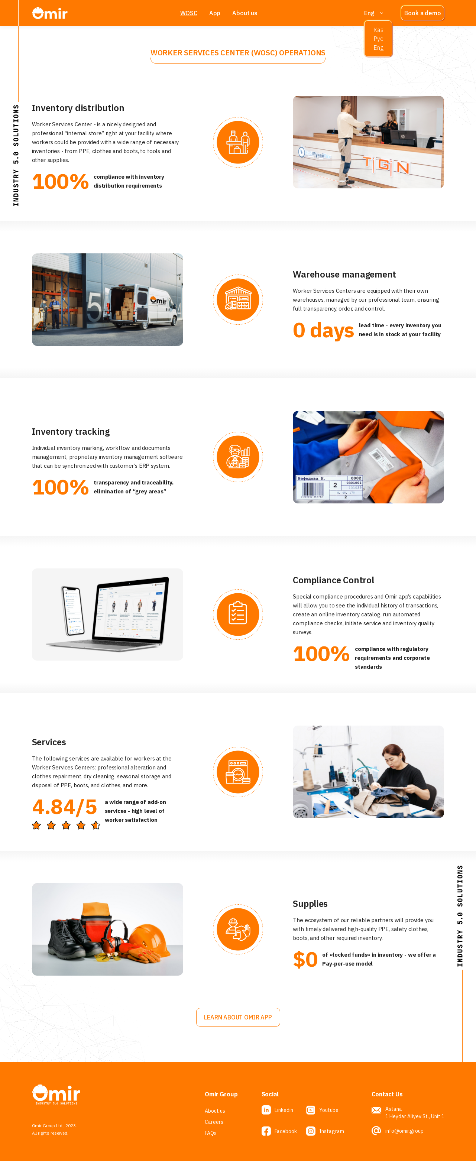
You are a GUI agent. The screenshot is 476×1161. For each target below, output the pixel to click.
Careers (214, 1122)
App (214, 13)
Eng (369, 13)
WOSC (188, 13)
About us (245, 13)
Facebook (286, 1131)
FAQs (211, 1133)
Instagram (331, 1131)
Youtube (329, 1110)
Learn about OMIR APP (238, 1017)
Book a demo (422, 13)
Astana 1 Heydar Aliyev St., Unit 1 (414, 1113)
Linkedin (284, 1110)
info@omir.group (404, 1131)
